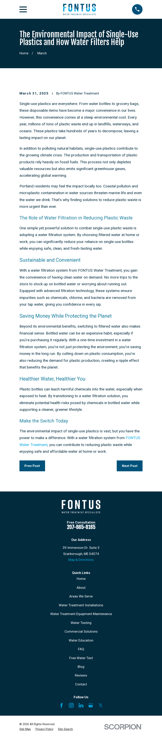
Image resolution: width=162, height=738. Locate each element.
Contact (81, 684)
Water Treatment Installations (81, 605)
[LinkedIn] (81, 705)
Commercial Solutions (81, 631)
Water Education (81, 640)
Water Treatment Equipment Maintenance (81, 614)
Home (81, 579)
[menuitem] (25, 729)
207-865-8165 (81, 527)
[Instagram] (71, 705)
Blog (81, 667)
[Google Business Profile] (90, 705)
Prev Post (32, 466)
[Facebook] (61, 705)
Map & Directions (81, 560)
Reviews (81, 675)
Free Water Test (81, 658)
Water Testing (81, 623)
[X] (100, 705)
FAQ (81, 649)
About (81, 588)
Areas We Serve (81, 596)
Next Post (130, 466)
